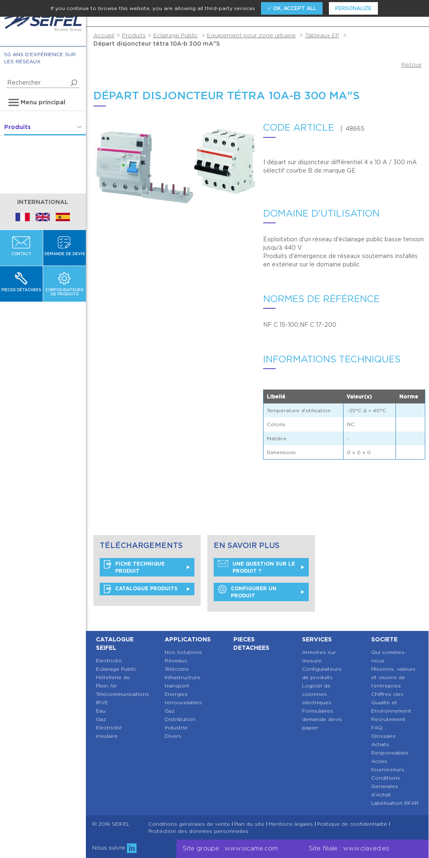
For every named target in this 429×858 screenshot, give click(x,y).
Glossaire (383, 736)
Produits (134, 35)
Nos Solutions (183, 652)
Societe (384, 639)
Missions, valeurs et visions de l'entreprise (393, 677)
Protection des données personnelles (198, 831)
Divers (173, 736)
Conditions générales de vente (189, 824)
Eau (101, 711)
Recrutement (388, 719)
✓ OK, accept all (291, 8)
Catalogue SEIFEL (115, 643)
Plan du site (249, 824)
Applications (188, 639)
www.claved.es (366, 848)
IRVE (102, 702)
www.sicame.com (251, 848)
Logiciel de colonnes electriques (316, 694)
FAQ (376, 727)
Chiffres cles (387, 694)
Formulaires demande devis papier (322, 719)
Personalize (353, 8)
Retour (411, 64)
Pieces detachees (251, 643)
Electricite (109, 660)
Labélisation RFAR (395, 803)
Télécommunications (122, 694)
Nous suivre (114, 847)
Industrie (176, 727)
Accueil (103, 35)
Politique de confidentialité (352, 824)
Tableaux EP (322, 35)
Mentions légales (291, 824)
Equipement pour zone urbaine (251, 35)
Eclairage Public (175, 35)
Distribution (180, 719)
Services (317, 639)
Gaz (101, 719)
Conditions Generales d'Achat (385, 786)
